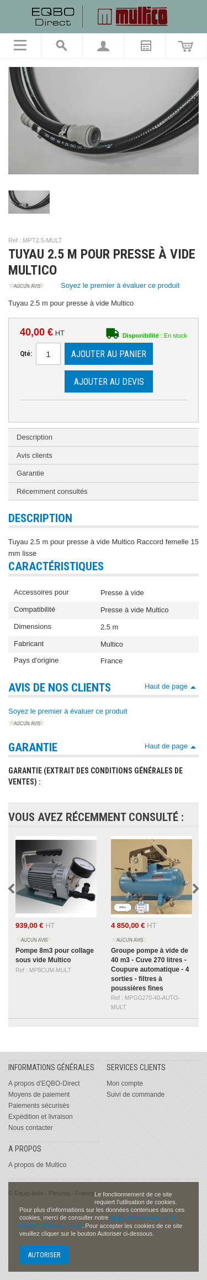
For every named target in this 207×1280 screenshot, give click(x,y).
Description (34, 437)
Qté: (26, 353)
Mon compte (125, 1083)
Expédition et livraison (40, 1117)
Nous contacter (30, 1128)
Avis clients (34, 455)
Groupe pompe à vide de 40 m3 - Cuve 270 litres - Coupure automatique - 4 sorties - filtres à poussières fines (150, 969)
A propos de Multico (37, 1165)
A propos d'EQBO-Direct (44, 1083)
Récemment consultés (52, 491)
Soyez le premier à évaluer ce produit (93, 286)
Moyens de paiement (39, 1094)
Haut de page (166, 686)
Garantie (30, 473)
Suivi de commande (135, 1094)
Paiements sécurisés (39, 1105)
